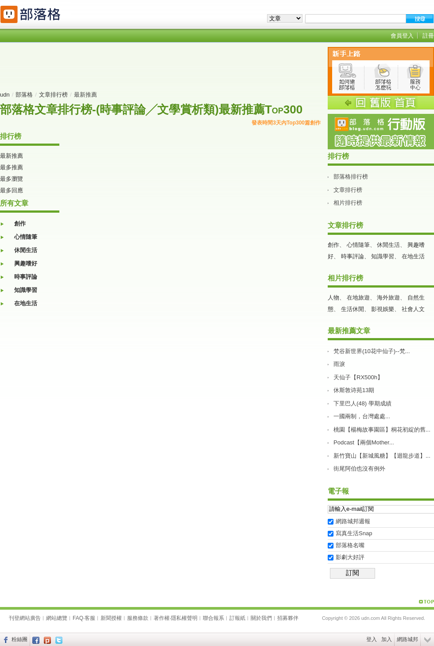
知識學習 (25, 290)
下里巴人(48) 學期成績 (362, 403)
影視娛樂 (382, 309)
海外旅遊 (388, 297)
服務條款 (137, 618)
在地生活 (25, 303)
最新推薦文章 (349, 331)
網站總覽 (56, 618)
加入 (386, 639)
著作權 (162, 618)
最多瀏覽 (11, 178)
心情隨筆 (25, 236)
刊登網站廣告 (25, 618)
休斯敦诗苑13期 (353, 390)
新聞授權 (111, 618)
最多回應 (11, 190)
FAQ (78, 618)
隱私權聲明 (184, 618)
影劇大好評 (350, 557)
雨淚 (339, 364)
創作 (20, 223)
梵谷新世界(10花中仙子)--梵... (371, 351)
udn (5, 94)
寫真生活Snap (354, 533)
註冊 (428, 35)
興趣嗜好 (25, 263)
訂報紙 (237, 618)
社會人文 (413, 309)
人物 (333, 297)
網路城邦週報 (353, 521)
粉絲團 (19, 639)
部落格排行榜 (350, 176)
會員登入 (402, 35)
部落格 (24, 94)
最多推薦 (11, 167)
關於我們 (261, 618)
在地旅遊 (358, 297)
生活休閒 (352, 309)
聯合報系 (213, 618)
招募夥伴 (287, 618)
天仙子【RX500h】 (358, 377)
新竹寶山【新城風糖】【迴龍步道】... (381, 455)
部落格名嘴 (350, 545)
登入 (371, 639)
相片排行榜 (347, 202)
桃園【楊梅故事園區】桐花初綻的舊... (381, 429)
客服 (90, 618)
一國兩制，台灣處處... (361, 416)
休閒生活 (25, 250)
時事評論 (25, 276)
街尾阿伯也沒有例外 (359, 468)
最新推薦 (11, 155)
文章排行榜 (53, 94)
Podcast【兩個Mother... (363, 442)
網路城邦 (407, 639)
